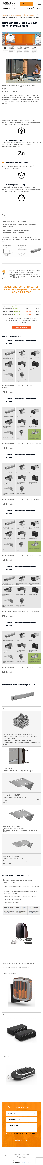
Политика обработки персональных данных (21, 1134)
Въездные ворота (30, 15)
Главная (4, 15)
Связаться (26, 4)
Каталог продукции (15, 15)
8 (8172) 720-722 (34, 8)
